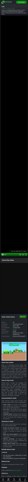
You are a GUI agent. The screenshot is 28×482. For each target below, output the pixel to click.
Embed (23, 300)
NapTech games (16, 453)
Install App (21, 2)
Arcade (15, 312)
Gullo (4, 238)
